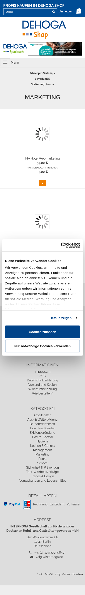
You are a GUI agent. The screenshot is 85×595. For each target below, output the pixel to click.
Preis (42, 84)
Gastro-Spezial (42, 437)
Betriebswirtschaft (42, 424)
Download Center (42, 428)
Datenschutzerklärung (42, 380)
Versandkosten (72, 574)
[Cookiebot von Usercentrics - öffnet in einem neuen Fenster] (61, 245)
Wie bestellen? (42, 393)
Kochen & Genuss (42, 445)
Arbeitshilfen (42, 415)
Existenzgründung (42, 432)
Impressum (43, 371)
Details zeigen (60, 318)
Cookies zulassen (42, 331)
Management (42, 450)
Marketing (43, 454)
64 (42, 73)
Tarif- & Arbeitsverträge (42, 472)
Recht (42, 459)
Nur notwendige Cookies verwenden (42, 346)
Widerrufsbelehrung (42, 389)
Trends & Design (42, 476)
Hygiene (42, 441)
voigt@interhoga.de (49, 557)
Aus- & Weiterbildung (42, 419)
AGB (42, 376)
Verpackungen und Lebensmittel (42, 480)
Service (42, 463)
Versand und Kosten (42, 384)
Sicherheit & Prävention (42, 467)
